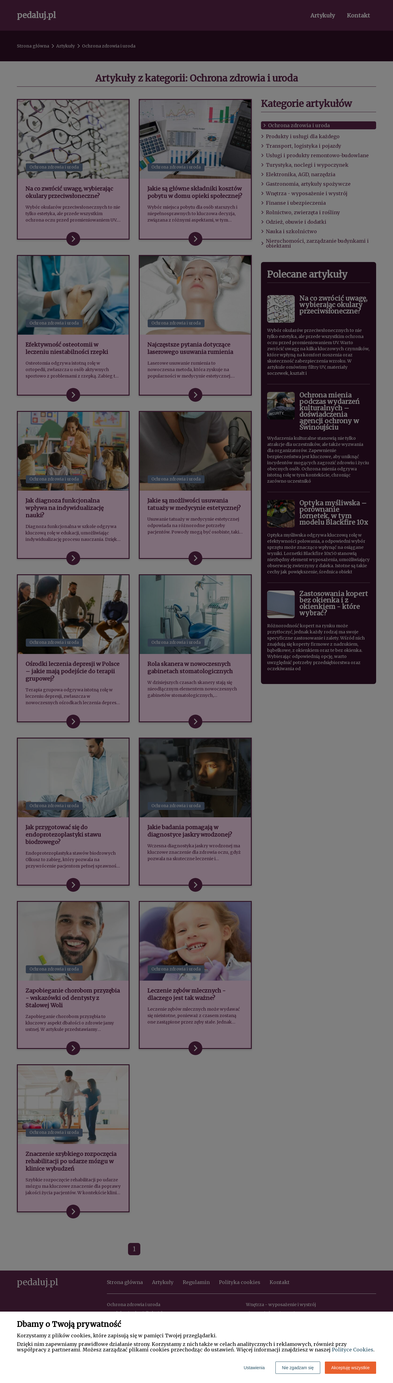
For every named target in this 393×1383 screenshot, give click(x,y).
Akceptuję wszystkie (350, 1367)
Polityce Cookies (352, 1350)
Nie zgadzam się (298, 1367)
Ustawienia (254, 1367)
